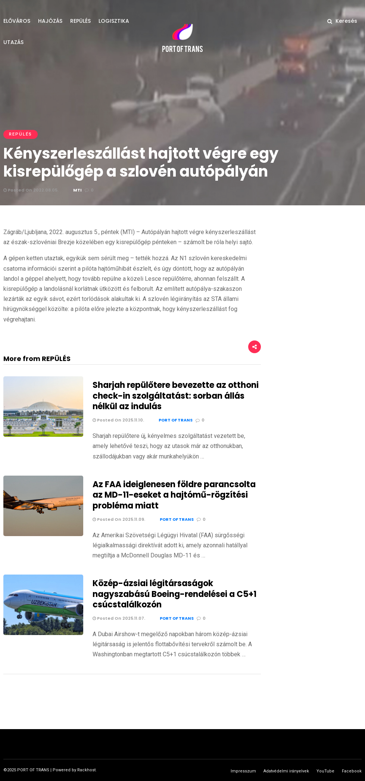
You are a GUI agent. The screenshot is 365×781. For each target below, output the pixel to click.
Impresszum (243, 771)
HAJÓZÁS (50, 21)
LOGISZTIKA (114, 21)
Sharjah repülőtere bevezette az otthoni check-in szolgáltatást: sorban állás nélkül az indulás (176, 395)
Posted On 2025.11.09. (119, 519)
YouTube (325, 771)
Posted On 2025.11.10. (118, 420)
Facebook (352, 771)
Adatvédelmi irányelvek (286, 771)
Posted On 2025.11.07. (119, 618)
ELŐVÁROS (16, 21)
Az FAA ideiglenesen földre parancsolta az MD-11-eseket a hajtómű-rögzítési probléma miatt (174, 495)
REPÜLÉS (80, 21)
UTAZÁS (13, 42)
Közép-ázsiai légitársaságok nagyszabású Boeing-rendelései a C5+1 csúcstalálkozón (174, 594)
